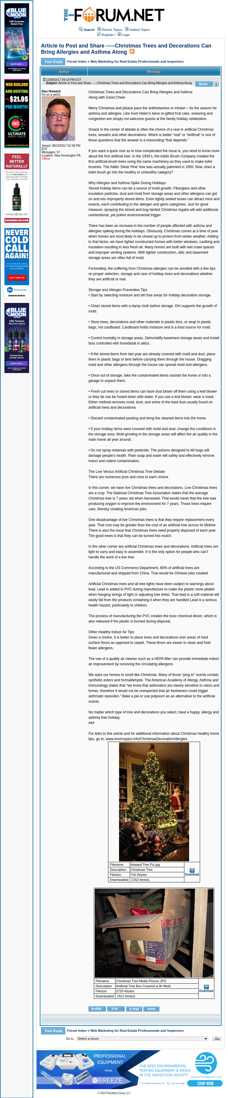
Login (124, 35)
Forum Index (77, 61)
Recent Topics (112, 29)
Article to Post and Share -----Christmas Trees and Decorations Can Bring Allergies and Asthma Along (126, 49)
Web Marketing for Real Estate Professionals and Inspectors (137, 61)
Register (105, 35)
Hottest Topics (139, 29)
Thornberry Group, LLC (118, 1093)
